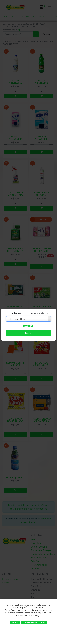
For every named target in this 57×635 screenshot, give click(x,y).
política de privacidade (41, 612)
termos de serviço (32, 615)
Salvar (28, 333)
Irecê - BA (28, 326)
